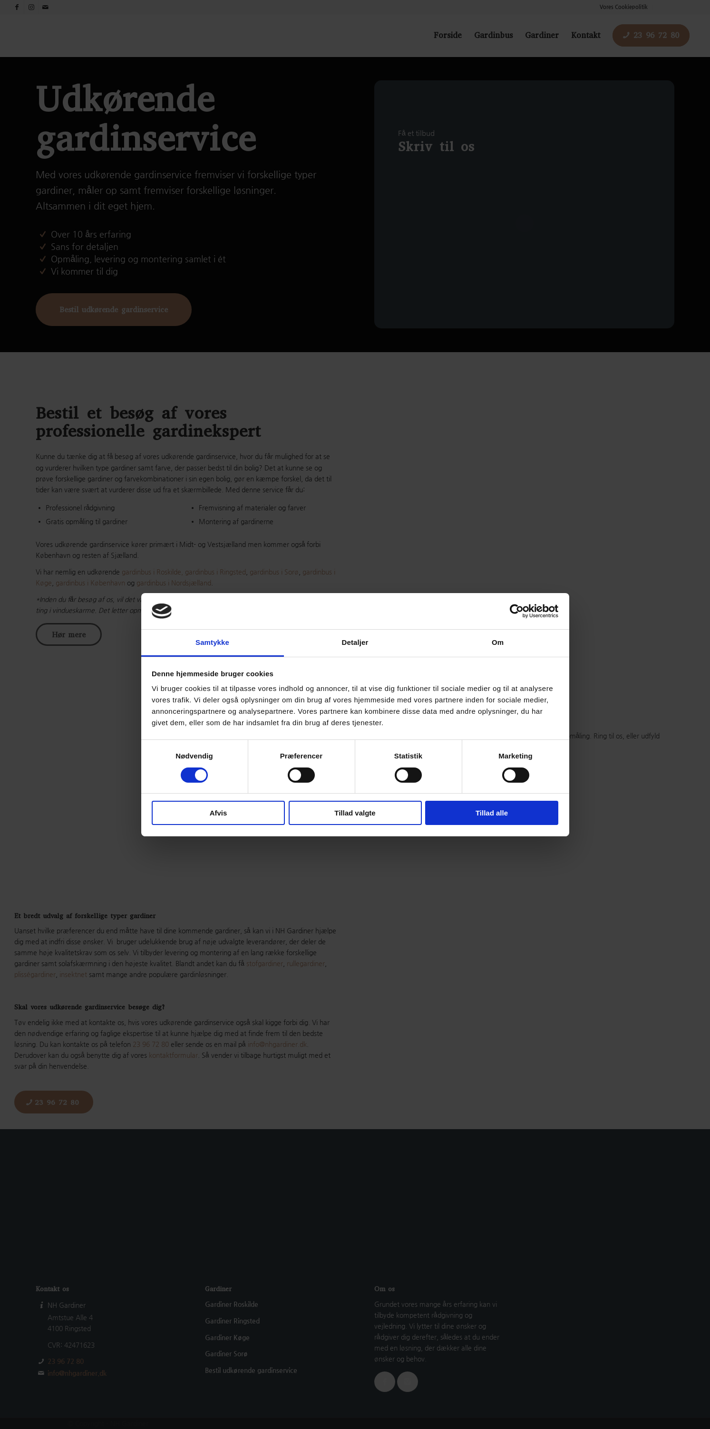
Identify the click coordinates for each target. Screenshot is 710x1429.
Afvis (218, 813)
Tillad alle (492, 813)
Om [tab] (498, 642)
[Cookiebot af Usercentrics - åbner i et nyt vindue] (516, 611)
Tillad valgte (354, 813)
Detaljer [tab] (355, 642)
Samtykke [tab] (212, 642)
